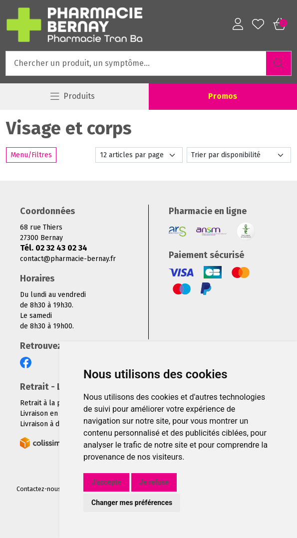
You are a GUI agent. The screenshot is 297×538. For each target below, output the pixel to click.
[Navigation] (73, 96)
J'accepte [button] (106, 482)
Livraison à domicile (51, 424)
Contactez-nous (38, 489)
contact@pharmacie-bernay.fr (68, 259)
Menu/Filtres (31, 155)
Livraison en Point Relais (59, 413)
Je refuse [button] (154, 482)
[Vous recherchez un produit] (136, 63)
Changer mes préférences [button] (131, 503)
